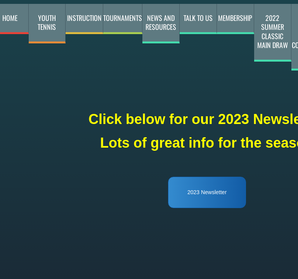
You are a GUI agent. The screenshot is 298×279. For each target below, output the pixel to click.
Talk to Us (198, 18)
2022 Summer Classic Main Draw (272, 31)
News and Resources (161, 22)
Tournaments (122, 18)
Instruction (84, 18)
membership (235, 18)
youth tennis (47, 22)
